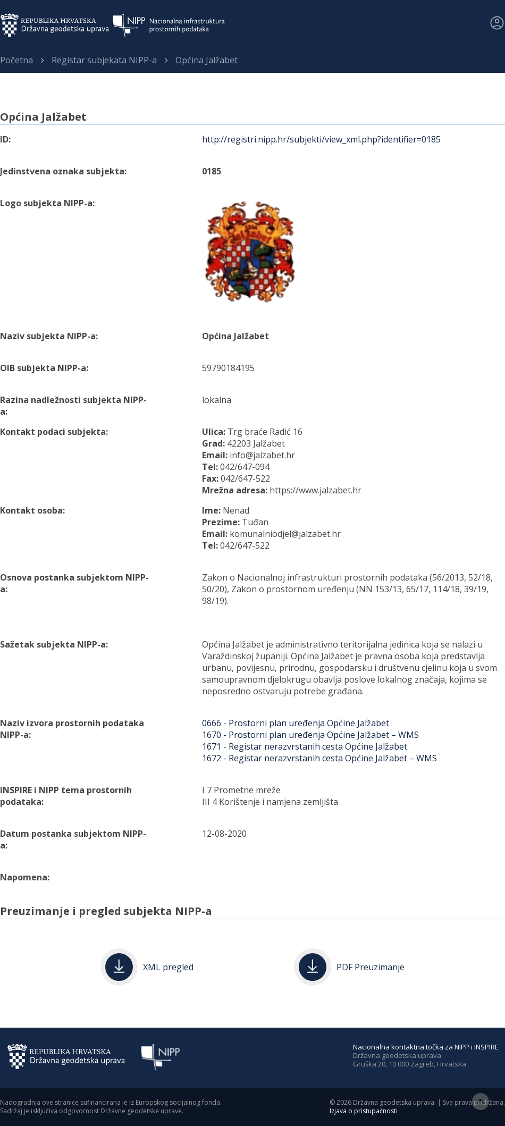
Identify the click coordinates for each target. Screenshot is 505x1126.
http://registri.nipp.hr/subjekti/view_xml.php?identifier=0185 (321, 139)
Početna (16, 60)
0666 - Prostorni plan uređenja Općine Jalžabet (295, 723)
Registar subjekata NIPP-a (104, 60)
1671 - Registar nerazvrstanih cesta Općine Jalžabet (304, 746)
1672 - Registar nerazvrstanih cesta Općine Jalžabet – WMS (319, 758)
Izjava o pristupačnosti (364, 1110)
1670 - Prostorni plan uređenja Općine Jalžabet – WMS (310, 735)
